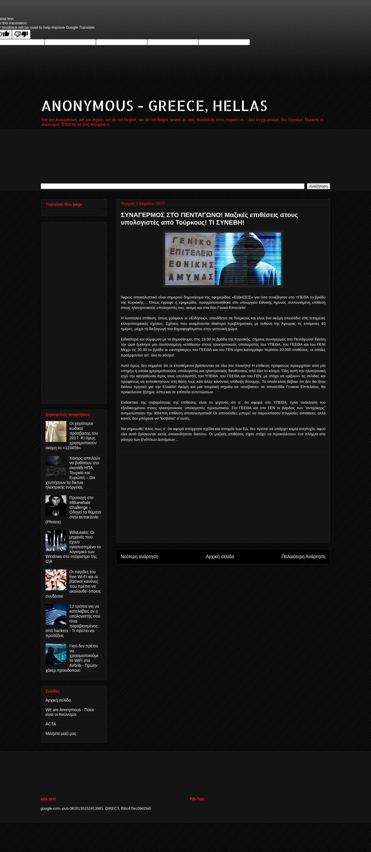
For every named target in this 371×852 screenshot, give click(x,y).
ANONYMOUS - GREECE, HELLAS (154, 105)
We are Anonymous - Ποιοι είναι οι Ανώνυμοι (70, 712)
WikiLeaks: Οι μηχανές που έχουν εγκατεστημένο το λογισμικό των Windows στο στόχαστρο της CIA (73, 547)
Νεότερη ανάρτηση (139, 556)
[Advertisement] (223, 497)
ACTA (51, 724)
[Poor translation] (21, 34)
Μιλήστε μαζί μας (61, 733)
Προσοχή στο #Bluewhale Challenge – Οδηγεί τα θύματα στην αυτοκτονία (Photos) (73, 509)
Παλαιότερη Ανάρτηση (303, 556)
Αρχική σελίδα (220, 556)
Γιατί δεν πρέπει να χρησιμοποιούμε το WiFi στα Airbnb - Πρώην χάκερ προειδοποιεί (72, 658)
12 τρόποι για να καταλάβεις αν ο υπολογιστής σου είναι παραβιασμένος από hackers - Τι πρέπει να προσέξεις (73, 621)
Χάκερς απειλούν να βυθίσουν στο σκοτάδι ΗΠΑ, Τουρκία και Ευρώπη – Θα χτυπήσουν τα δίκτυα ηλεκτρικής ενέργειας (73, 473)
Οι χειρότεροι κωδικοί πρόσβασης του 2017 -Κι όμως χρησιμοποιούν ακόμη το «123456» (72, 435)
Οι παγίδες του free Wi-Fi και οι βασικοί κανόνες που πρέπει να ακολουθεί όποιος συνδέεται (73, 583)
